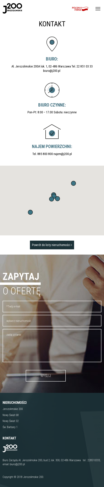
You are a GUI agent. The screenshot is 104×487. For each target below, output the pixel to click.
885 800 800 (45, 154)
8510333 (95, 460)
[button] (30, 212)
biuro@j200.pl (52, 71)
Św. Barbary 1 (10, 427)
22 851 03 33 (85, 66)
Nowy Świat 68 (11, 415)
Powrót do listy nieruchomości (52, 245)
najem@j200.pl (63, 154)
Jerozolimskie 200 (13, 409)
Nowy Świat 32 (11, 421)
